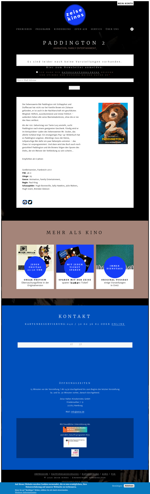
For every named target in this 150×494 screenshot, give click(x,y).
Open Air (81, 29)
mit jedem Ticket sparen (75, 267)
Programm (43, 29)
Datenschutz (90, 474)
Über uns (112, 29)
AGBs (105, 474)
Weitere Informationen (25, 492)
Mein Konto (125, 3)
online (118, 324)
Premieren (24, 29)
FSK (113, 474)
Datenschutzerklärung (81, 72)
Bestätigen (117, 486)
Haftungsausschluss (65, 474)
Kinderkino (62, 29)
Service (96, 29)
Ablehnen (129, 486)
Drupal (84, 481)
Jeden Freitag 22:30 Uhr (35, 267)
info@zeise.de (77, 412)
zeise (75, 345)
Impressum (41, 474)
